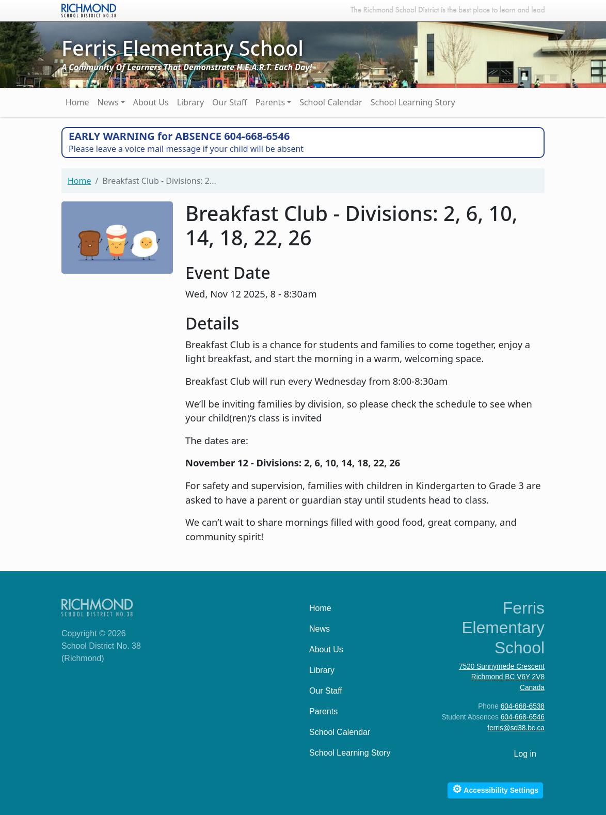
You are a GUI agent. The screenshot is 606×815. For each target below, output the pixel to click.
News (108, 102)
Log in (525, 753)
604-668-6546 (523, 717)
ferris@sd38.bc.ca (516, 728)
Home (77, 102)
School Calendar (330, 102)
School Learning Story (413, 102)
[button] (117, 236)
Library (190, 102)
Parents (270, 102)
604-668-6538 (523, 706)
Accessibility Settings (495, 789)
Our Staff (229, 102)
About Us (151, 102)
